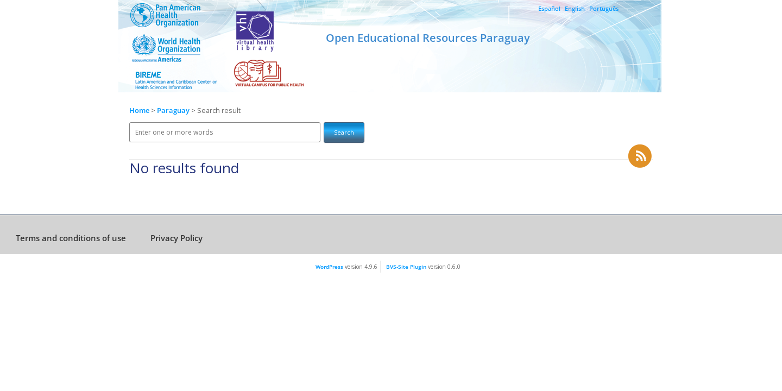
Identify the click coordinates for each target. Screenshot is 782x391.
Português (604, 8)
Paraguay (174, 110)
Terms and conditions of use (71, 237)
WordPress (329, 266)
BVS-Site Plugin (406, 266)
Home (139, 110)
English (575, 8)
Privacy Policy (176, 237)
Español (549, 8)
